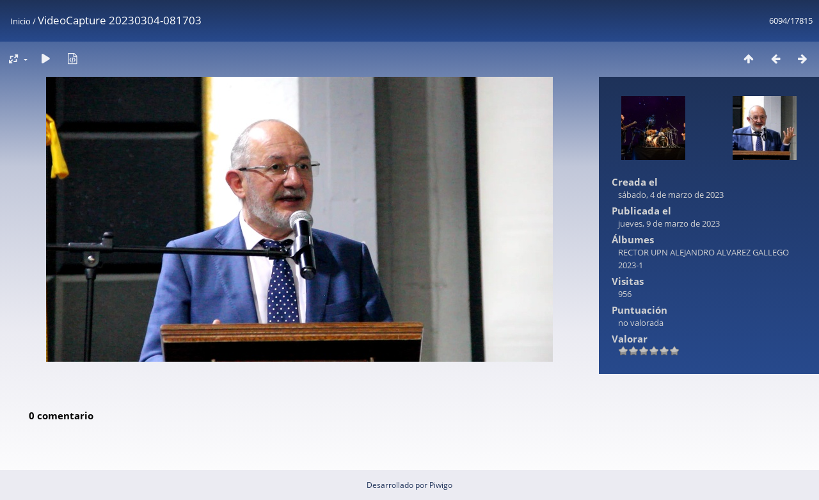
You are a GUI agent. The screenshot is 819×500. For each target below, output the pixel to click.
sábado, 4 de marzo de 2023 (671, 194)
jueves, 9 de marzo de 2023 (669, 223)
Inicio (20, 21)
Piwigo (440, 485)
